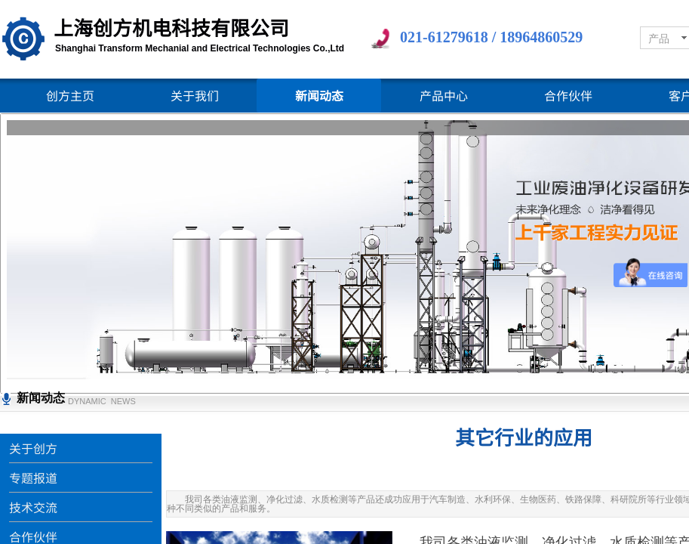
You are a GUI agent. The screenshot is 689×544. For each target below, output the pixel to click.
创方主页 (70, 95)
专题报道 (33, 477)
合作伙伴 (568, 95)
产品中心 (444, 95)
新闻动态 (319, 95)
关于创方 (33, 448)
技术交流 (33, 507)
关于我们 (195, 95)
